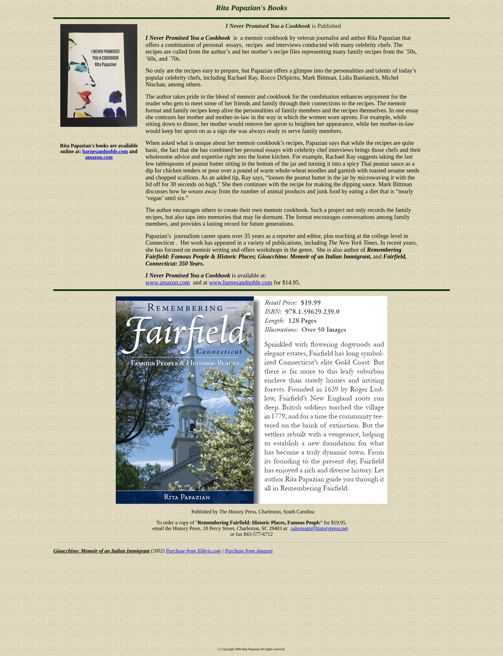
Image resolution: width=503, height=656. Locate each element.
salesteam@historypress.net (319, 528)
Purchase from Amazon (249, 551)
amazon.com (99, 157)
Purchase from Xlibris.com (193, 551)
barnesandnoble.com (105, 151)
